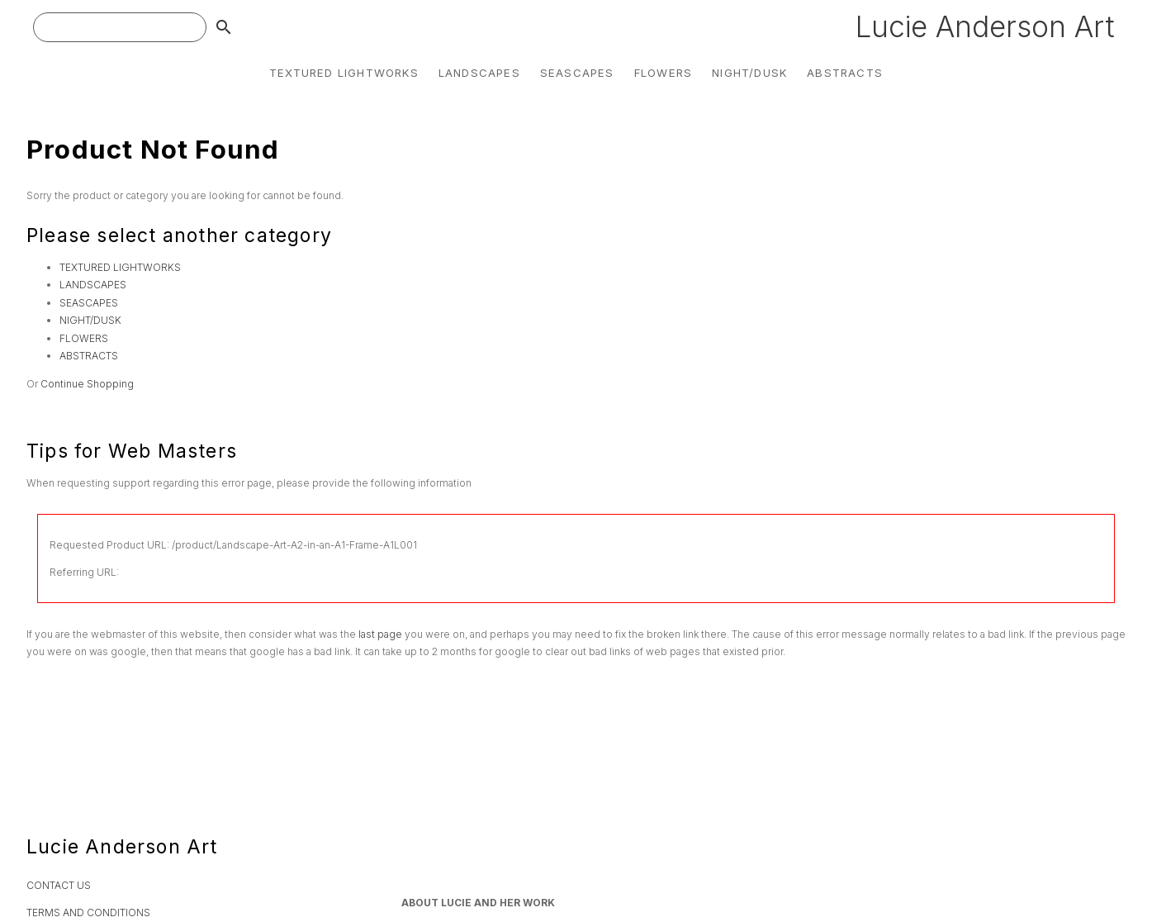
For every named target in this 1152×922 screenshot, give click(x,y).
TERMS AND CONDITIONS (88, 912)
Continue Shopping (87, 384)
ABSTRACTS (845, 72)
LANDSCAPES (479, 72)
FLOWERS (663, 72)
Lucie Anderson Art (985, 26)
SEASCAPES (577, 72)
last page (380, 634)
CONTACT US (58, 885)
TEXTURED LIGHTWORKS (344, 72)
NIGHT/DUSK (749, 72)
